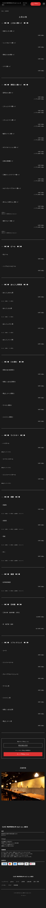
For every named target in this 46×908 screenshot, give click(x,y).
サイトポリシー (23, 895)
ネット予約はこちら (35, 4)
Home (2, 11)
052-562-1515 (25, 3)
